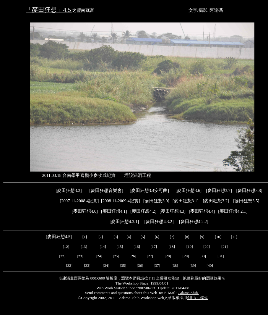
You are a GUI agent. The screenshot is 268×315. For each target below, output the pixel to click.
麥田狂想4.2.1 (233, 211)
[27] (150, 256)
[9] (202, 237)
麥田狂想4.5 (58, 236)
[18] (171, 246)
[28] (168, 256)
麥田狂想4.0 (84, 211)
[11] (234, 237)
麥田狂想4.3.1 (124, 221)
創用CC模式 (197, 297)
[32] (69, 265)
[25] (115, 256)
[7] (172, 237)
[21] (225, 246)
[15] (119, 246)
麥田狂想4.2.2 (194, 221)
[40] (210, 265)
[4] (128, 237)
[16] (137, 246)
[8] (187, 237)
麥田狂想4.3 (172, 211)
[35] (122, 265)
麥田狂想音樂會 (106, 190)
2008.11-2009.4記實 (121, 200)
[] (202, 211)
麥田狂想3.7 (218, 190)
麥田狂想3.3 (68, 190)
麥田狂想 (188, 190)
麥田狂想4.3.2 (159, 221)
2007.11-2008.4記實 (79, 200)
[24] (99, 256)
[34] (106, 265)
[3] (115, 237)
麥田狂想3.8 (249, 190)
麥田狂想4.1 (114, 211)
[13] (84, 246)
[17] (153, 246)
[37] (157, 265)
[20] (207, 246)
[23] (80, 256)
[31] (221, 256)
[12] (66, 246)
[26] (133, 256)
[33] (87, 265)
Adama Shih (188, 292)
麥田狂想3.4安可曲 (149, 190)
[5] (143, 237)
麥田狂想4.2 (143, 211)
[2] (101, 237)
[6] (156, 237)
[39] (193, 265)
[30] (203, 256)
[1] (84, 237)
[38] (175, 265)
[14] (103, 246)
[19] (189, 246)
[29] (186, 256)
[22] (62, 256)
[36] (140, 265)
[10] (218, 237)
